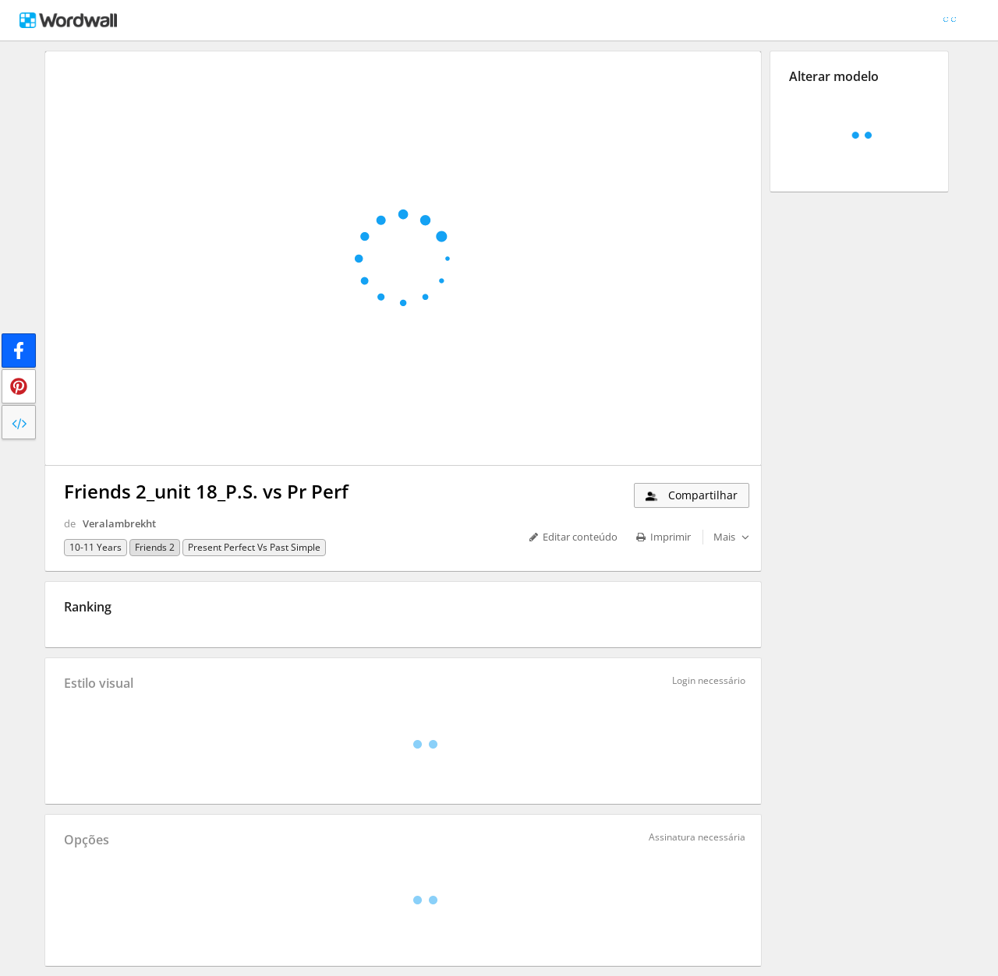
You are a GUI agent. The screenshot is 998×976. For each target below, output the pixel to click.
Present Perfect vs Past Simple (254, 547)
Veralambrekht (119, 523)
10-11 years (95, 547)
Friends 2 (155, 547)
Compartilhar (690, 495)
